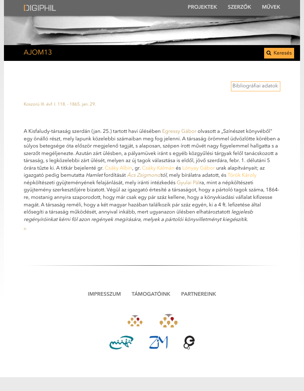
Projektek (202, 7)
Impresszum (104, 294)
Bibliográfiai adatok (255, 86)
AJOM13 (38, 53)
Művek (271, 7)
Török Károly (241, 175)
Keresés (279, 53)
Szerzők (239, 7)
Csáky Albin (118, 168)
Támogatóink (151, 294)
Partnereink (198, 294)
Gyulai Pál (188, 183)
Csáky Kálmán (158, 168)
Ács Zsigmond (144, 175)
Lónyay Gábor (198, 168)
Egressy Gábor (179, 131)
